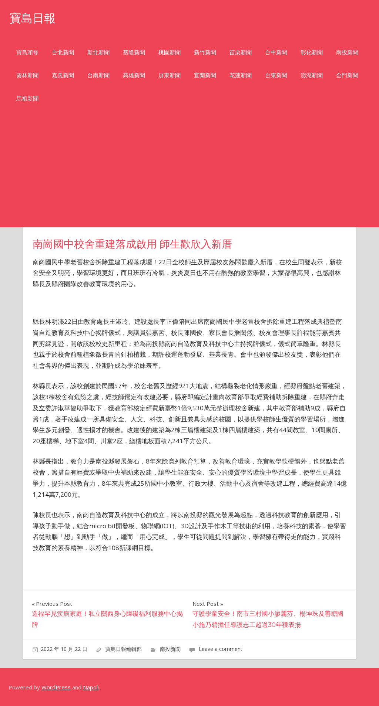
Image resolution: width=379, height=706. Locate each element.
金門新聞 (347, 75)
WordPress (56, 687)
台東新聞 (276, 75)
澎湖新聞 (312, 75)
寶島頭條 (27, 52)
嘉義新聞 (63, 75)
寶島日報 (33, 18)
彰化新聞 (312, 52)
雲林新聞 (27, 75)
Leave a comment (220, 648)
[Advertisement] (189, 172)
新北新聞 (98, 52)
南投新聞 (347, 52)
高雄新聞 (134, 75)
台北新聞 (63, 52)
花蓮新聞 (240, 75)
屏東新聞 (169, 75)
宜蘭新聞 (205, 75)
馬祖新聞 (27, 98)
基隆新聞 (134, 52)
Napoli (91, 687)
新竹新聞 (205, 52)
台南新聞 (98, 75)
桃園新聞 (169, 52)
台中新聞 (276, 52)
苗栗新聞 (240, 52)
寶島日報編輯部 (123, 648)
